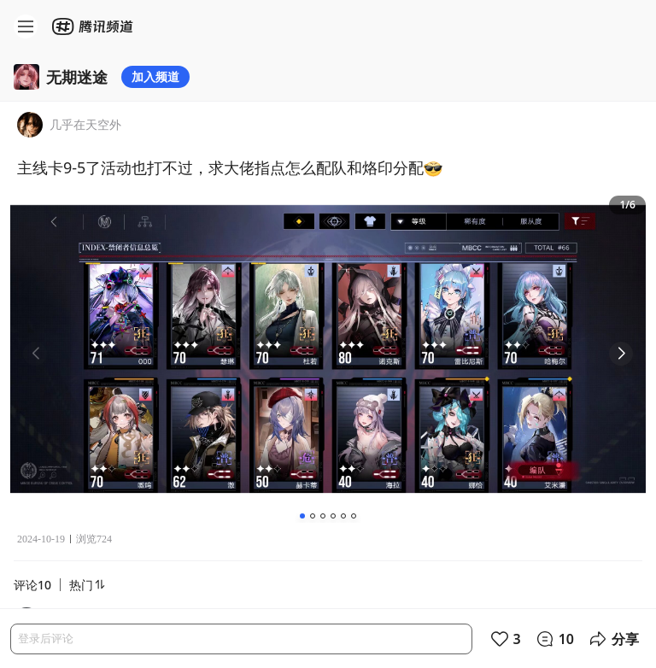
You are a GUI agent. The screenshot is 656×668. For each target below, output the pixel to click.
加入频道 (155, 76)
